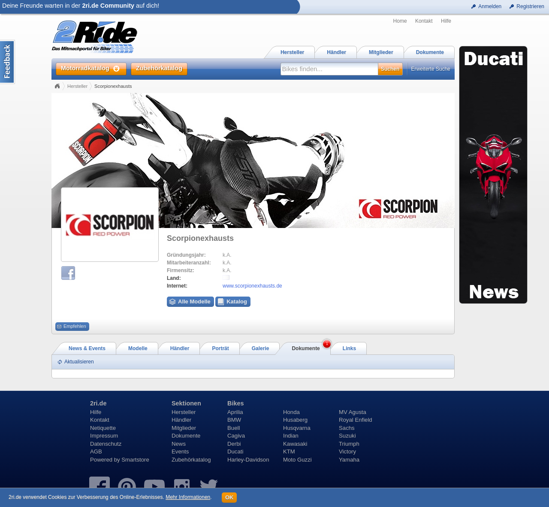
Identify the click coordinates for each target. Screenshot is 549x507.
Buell (233, 428)
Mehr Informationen (188, 497)
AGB (96, 451)
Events (180, 451)
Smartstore (135, 459)
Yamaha (349, 459)
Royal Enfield (355, 420)
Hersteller (77, 86)
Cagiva (236, 435)
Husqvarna (297, 428)
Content (7, 62)
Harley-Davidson (248, 459)
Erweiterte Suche (430, 69)
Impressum (104, 435)
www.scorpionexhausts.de (252, 286)
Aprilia (235, 412)
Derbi (234, 444)
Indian (291, 435)
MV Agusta (352, 412)
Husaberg (295, 420)
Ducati (235, 451)
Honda (291, 412)
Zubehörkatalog (191, 459)
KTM (289, 451)
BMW (234, 420)
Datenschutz (105, 444)
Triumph (349, 444)
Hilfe (446, 21)
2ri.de (98, 403)
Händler (181, 420)
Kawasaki (295, 444)
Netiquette (103, 428)
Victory (347, 451)
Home (400, 21)
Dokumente (186, 435)
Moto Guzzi (297, 459)
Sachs (347, 428)
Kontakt (424, 21)
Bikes (235, 403)
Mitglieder (184, 428)
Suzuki (347, 435)
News (179, 444)
